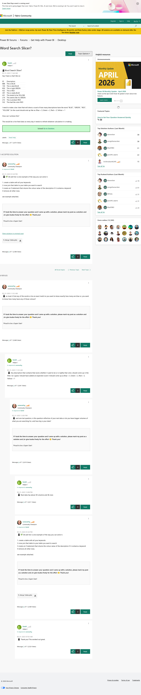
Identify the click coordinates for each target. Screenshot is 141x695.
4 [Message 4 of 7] (18, 462)
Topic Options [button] (83, 53)
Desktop (62, 39)
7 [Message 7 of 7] (23, 646)
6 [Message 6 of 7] (8, 252)
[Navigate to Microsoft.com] (6, 15)
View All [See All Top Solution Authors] (101, 166)
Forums (36, 16)
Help (128, 21)
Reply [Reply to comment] (85, 257)
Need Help (12, 137)
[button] (70, 53)
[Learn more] (104, 100)
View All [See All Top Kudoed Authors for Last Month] (101, 212)
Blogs (75, 16)
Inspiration (46, 16)
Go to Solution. (49, 128)
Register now (74, 32)
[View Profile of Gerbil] (10, 63)
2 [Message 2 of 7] (8, 340)
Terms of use (125, 680)
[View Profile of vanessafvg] (11, 164)
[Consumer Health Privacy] (29, 688)
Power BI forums (8, 39)
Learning (83, 16)
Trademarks (136, 680)
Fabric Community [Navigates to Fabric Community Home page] (23, 15)
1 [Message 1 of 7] (8, 143)
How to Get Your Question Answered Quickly (114, 117)
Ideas (55, 16)
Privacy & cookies (113, 680)
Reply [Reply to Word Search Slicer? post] (85, 142)
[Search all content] (112, 26)
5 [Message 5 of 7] (23, 502)
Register (113, 21)
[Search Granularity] (76, 26)
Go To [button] (136, 21)
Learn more (6, 8)
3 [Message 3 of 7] (13, 385)
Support (92, 16)
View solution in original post (13, 233)
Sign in (121, 21)
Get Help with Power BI (42, 39)
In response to (8, 169)
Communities (65, 16)
